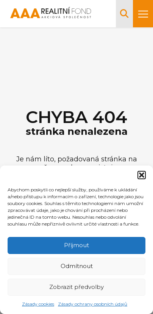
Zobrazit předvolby (76, 286)
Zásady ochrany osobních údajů (92, 304)
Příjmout (76, 245)
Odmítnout (77, 266)
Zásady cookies (38, 304)
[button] (141, 175)
